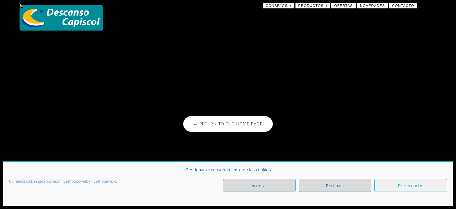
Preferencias (410, 185)
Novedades (372, 6)
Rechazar (335, 185)
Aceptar (259, 185)
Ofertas (343, 6)
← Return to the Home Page (228, 124)
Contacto (403, 6)
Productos (311, 6)
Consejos (277, 6)
